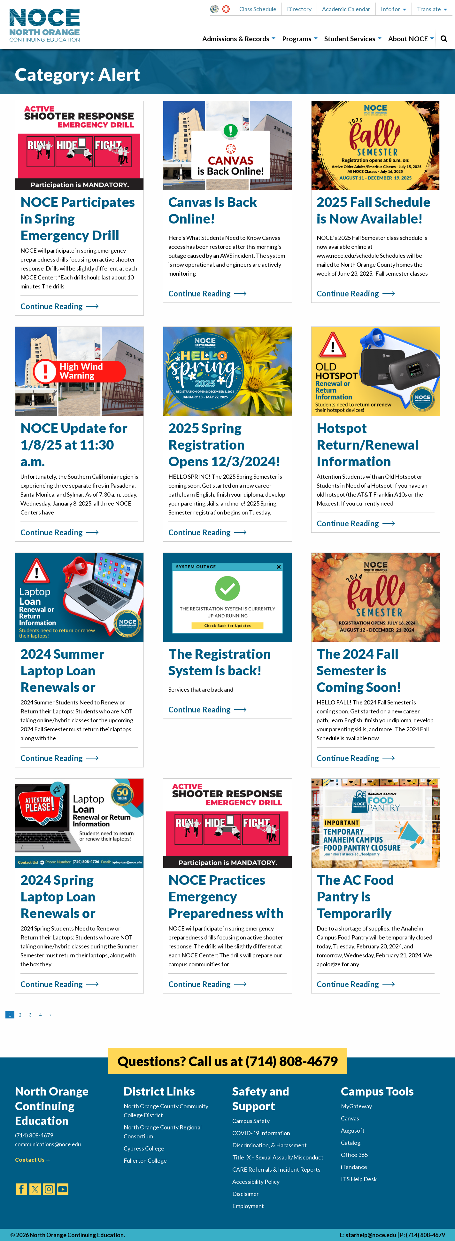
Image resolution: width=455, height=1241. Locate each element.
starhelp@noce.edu (370, 1234)
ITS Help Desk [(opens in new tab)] (359, 1178)
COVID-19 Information (261, 1132)
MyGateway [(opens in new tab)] (356, 1106)
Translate (429, 8)
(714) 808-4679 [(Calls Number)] (34, 1135)
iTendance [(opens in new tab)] (354, 1166)
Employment (248, 1205)
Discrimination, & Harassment (269, 1145)
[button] (216, 9)
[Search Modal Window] (444, 39)
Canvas (229, 9)
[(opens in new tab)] (21, 1183)
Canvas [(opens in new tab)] (350, 1118)
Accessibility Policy (256, 1181)
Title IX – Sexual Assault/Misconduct (277, 1157)
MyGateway (217, 9)
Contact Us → (33, 1159)
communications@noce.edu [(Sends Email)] (48, 1144)
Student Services (349, 39)
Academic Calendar (346, 8)
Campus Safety (251, 1120)
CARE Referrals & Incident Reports (276, 1169)
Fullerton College (145, 1160)
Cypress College (144, 1148)
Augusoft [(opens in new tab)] (353, 1130)
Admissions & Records (235, 39)
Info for (390, 8)
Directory (299, 8)
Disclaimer (245, 1193)
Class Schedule (257, 8)
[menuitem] (237, 39)
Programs (297, 39)
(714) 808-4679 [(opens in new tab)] (291, 1061)
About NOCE (408, 39)
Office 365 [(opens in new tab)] (354, 1154)
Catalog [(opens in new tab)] (350, 1142)
